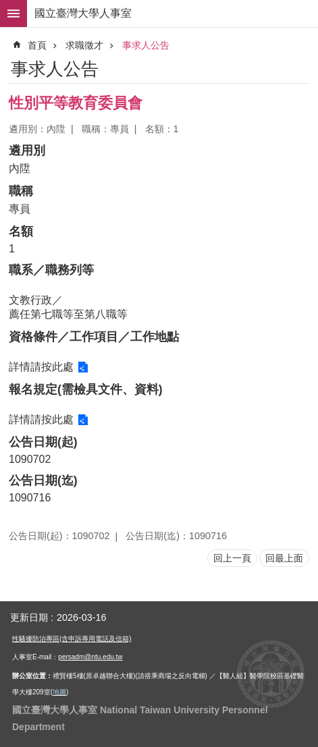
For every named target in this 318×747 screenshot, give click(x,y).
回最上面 (284, 558)
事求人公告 (145, 45)
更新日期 (29, 617)
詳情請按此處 (41, 366)
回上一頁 (232, 558)
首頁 (37, 45)
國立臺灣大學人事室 (83, 13)
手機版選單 (13, 13)
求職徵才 (84, 45)
